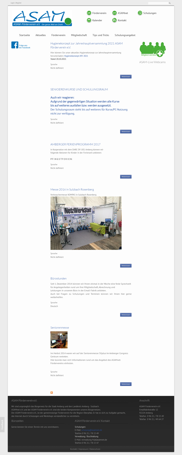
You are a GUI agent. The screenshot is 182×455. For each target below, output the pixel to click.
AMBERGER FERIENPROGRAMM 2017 (75, 144)
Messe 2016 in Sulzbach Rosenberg (72, 189)
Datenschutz (95, 449)
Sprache (53, 64)
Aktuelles (41, 35)
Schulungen (149, 13)
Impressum (83, 449)
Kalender (97, 20)
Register (18, 3)
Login (13, 3)
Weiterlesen (127, 76)
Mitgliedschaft (79, 35)
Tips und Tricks (101, 35)
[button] (2, 424)
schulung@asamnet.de (91, 430)
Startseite (24, 35)
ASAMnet (123, 13)
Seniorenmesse (59, 327)
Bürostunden (58, 278)
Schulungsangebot (125, 35)
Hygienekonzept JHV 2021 (76, 56)
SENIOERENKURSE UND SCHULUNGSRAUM (79, 89)
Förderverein (99, 13)
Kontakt (122, 20)
